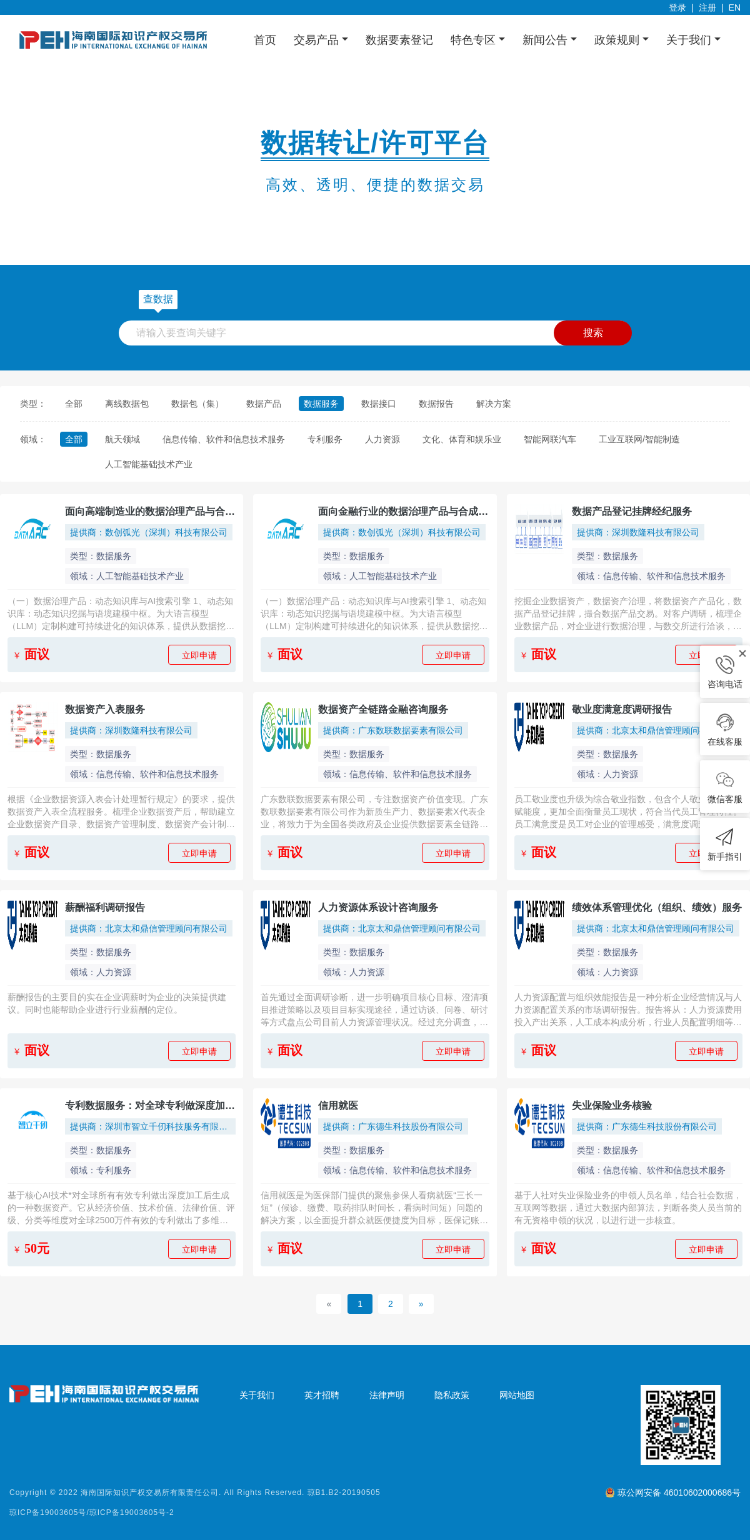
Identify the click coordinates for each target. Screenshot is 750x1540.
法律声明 (386, 1395)
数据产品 (263, 404)
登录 (677, 7)
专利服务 (325, 439)
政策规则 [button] (618, 40)
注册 (707, 7)
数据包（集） (197, 404)
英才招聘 (321, 1395)
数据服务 (321, 404)
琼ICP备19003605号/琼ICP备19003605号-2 (91, 1512)
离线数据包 (127, 404)
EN (735, 7)
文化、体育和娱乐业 (461, 439)
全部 (73, 404)
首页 (265, 40)
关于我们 (256, 1395)
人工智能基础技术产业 (148, 464)
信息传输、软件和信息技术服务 (223, 439)
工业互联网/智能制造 (639, 439)
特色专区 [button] (475, 40)
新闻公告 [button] (546, 40)
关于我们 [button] (690, 40)
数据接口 (378, 404)
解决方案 (493, 404)
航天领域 (122, 439)
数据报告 (436, 404)
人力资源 (382, 439)
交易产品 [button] (318, 40)
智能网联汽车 (550, 439)
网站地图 (516, 1395)
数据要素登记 (399, 40)
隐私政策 (451, 1395)
